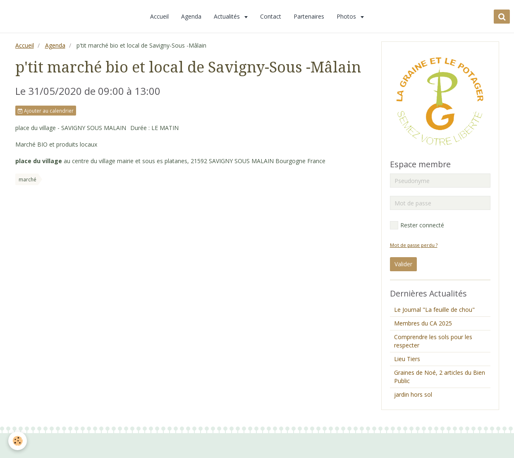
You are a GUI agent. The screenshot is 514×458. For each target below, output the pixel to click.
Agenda (191, 16)
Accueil (159, 16)
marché (27, 179)
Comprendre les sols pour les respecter (433, 341)
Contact (270, 16)
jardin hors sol (413, 394)
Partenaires (309, 16)
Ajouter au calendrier (46, 110)
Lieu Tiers (407, 359)
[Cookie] (17, 440)
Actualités (227, 16)
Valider (403, 264)
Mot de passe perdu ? (413, 245)
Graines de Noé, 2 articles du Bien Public (439, 377)
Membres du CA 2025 (423, 323)
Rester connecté (417, 225)
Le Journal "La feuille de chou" (434, 309)
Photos (347, 16)
